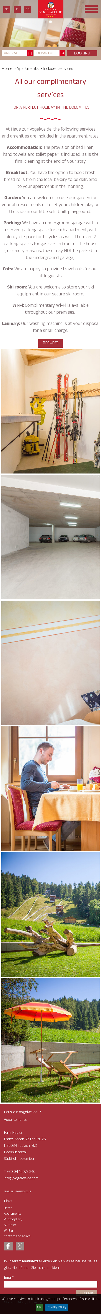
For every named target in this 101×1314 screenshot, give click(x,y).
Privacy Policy (56, 1307)
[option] (50, 23)
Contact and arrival (17, 1237)
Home (7, 69)
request (50, 343)
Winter (8, 1231)
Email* (9, 1278)
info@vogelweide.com (21, 1178)
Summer (10, 1225)
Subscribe (86, 1293)
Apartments (28, 69)
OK (39, 1307)
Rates (8, 1208)
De (7, 9)
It (17, 9)
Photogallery (13, 1220)
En (28, 9)
